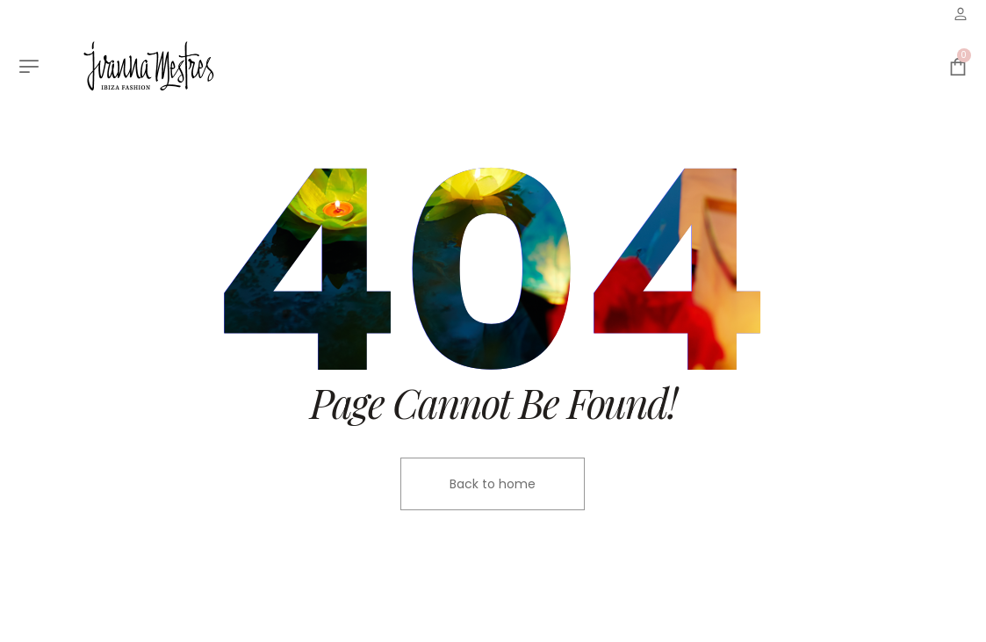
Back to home (493, 484)
